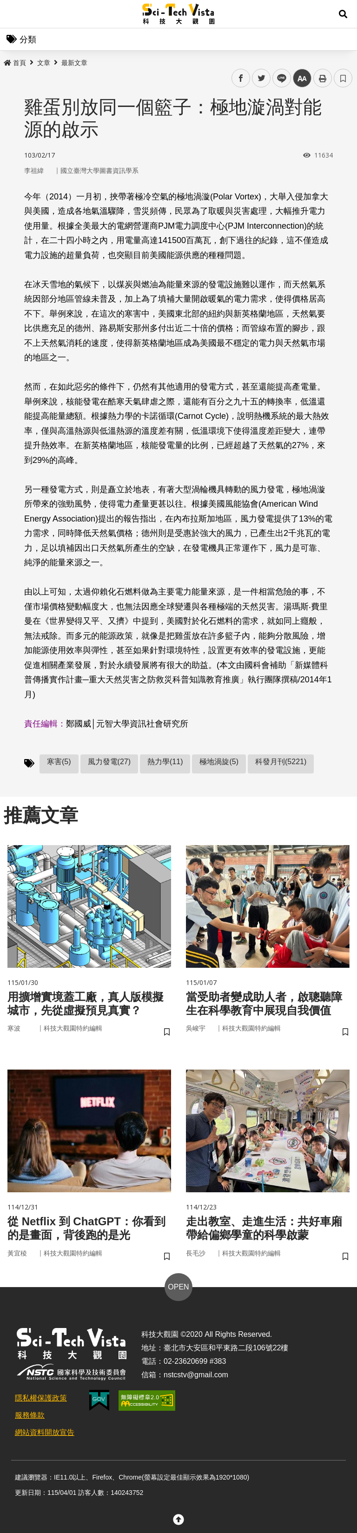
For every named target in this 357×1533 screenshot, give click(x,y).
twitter (261, 78)
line (278, 78)
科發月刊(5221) (280, 762)
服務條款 (30, 1415)
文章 (43, 62)
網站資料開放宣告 (44, 1432)
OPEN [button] (178, 1287)
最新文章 (74, 62)
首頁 (15, 62)
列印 (322, 78)
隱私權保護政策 (41, 1398)
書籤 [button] (343, 78)
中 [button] (302, 78)
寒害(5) (59, 762)
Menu (14, 14)
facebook (241, 78)
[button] (343, 14)
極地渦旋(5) (218, 762)
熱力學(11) (165, 762)
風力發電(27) (109, 762)
